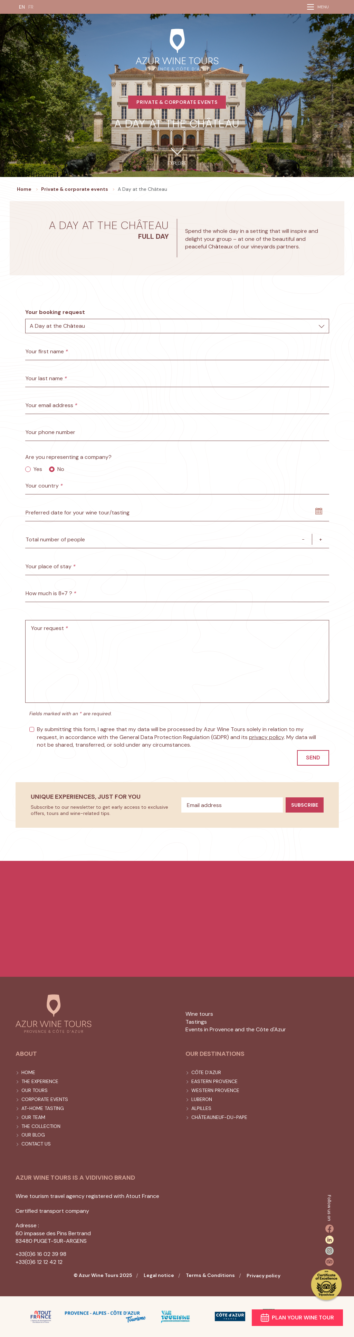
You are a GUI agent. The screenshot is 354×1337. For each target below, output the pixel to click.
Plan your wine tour (297, 1318)
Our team (33, 1117)
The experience (39, 1081)
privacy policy (266, 737)
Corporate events (44, 1099)
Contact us (36, 1144)
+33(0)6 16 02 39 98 (41, 1254)
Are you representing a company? (68, 457)
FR (31, 7)
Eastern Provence (214, 1081)
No (60, 469)
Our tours (34, 1090)
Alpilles (201, 1108)
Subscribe (304, 805)
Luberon (201, 1099)
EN (22, 7)
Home (28, 1072)
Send (313, 757)
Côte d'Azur (206, 1072)
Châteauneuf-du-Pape (219, 1117)
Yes (38, 469)
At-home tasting (42, 1108)
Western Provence (215, 1090)
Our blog (33, 1135)
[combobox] (177, 326)
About (26, 1054)
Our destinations (215, 1054)
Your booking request (55, 312)
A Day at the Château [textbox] (57, 326)
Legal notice (159, 1275)
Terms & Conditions (210, 1275)
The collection (40, 1126)
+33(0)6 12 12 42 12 (39, 1262)
